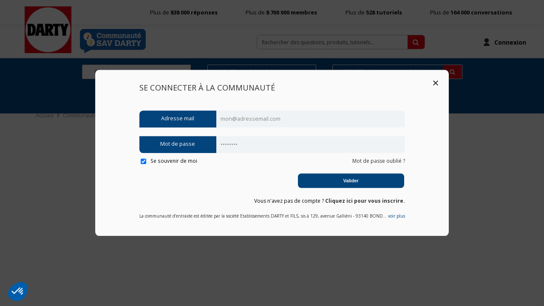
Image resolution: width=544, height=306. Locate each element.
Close (435, 82)
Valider (350, 180)
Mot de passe (177, 144)
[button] (18, 291)
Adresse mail (177, 118)
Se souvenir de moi (169, 160)
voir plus (396, 216)
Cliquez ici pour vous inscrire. (365, 200)
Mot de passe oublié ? (378, 160)
